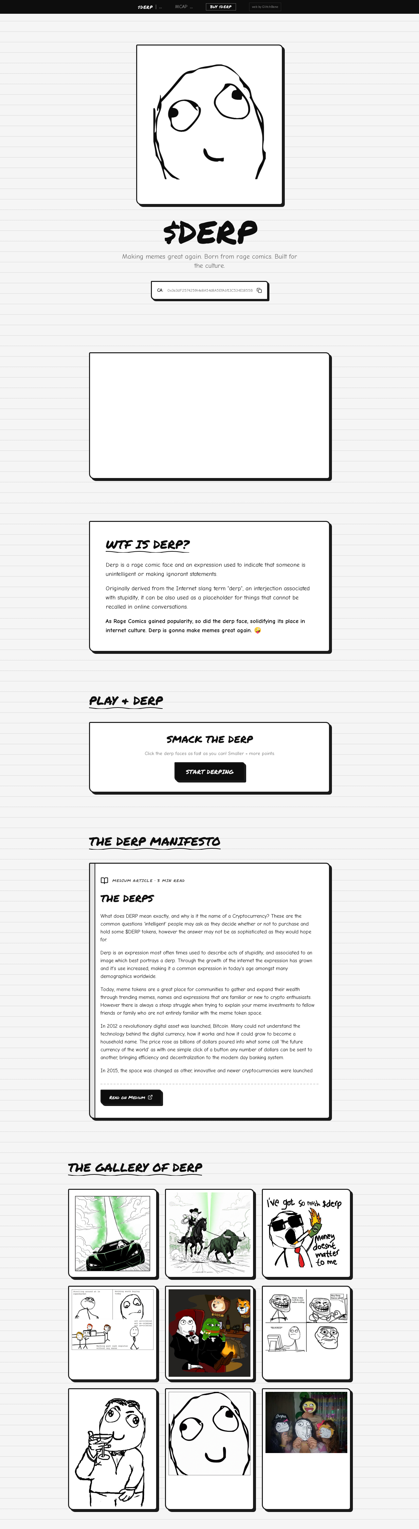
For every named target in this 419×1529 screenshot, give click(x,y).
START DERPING (209, 771)
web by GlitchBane (265, 7)
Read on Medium (131, 1097)
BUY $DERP (221, 6)
